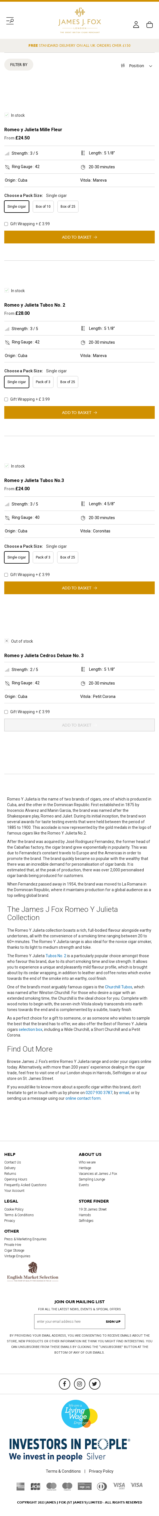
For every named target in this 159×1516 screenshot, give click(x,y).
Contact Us (12, 1162)
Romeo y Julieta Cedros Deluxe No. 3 (44, 655)
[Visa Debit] (118, 1488)
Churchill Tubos (118, 987)
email (124, 1092)
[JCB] (35, 1489)
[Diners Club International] (102, 1489)
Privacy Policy (101, 1471)
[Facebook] (64, 1384)
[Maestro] (67, 1489)
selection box (30, 1029)
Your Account (14, 1191)
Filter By (18, 64)
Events (84, 1185)
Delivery (10, 1168)
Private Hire (12, 1245)
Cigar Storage (14, 1250)
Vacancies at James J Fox (98, 1174)
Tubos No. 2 (56, 956)
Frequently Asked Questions (25, 1185)
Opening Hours (15, 1179)
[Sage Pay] (85, 1488)
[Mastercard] (51, 1489)
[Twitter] (94, 1384)
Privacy (9, 1221)
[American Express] (20, 1489)
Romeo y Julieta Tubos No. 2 (34, 305)
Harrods (85, 1215)
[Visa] (136, 1485)
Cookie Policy (14, 1209)
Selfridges (86, 1221)
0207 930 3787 (99, 1092)
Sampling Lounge (92, 1179)
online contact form (83, 1098)
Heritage (85, 1168)
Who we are (87, 1162)
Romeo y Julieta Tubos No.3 (34, 480)
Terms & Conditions (19, 1215)
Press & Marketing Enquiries (25, 1239)
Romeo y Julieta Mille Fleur (33, 129)
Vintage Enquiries (17, 1256)
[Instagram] (79, 1384)
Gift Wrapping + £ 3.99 (27, 224)
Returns (10, 1174)
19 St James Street (93, 1209)
